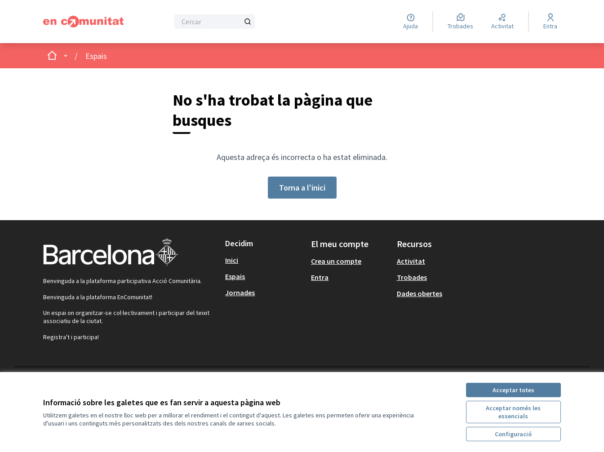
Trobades (412, 277)
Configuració (513, 434)
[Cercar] (214, 21)
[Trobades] (460, 21)
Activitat (411, 261)
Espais (96, 56)
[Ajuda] (411, 21)
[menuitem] (264, 260)
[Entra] (550, 21)
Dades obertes (419, 293)
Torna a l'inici (302, 187)
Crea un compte (336, 261)
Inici (231, 260)
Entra (320, 277)
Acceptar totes (513, 390)
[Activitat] (502, 21)
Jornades (240, 292)
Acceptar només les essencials (513, 412)
